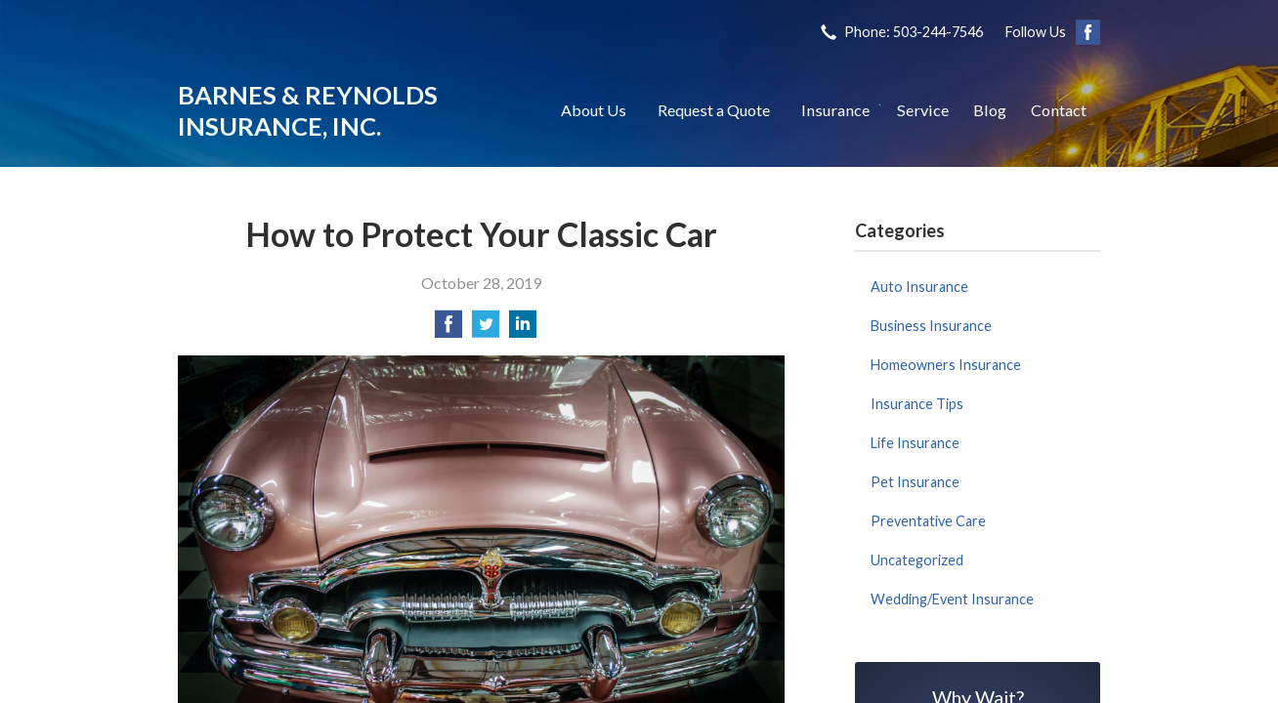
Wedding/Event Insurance (952, 599)
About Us (593, 110)
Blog (989, 110)
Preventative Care (928, 521)
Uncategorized (917, 560)
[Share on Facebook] (448, 329)
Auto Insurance (919, 286)
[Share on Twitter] (485, 329)
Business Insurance (931, 325)
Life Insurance (915, 442)
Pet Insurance (915, 482)
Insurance (835, 110)
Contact (1058, 110)
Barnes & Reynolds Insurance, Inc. (308, 110)
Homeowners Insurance (946, 364)
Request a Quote (714, 110)
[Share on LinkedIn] (522, 329)
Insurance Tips (917, 403)
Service (923, 110)
